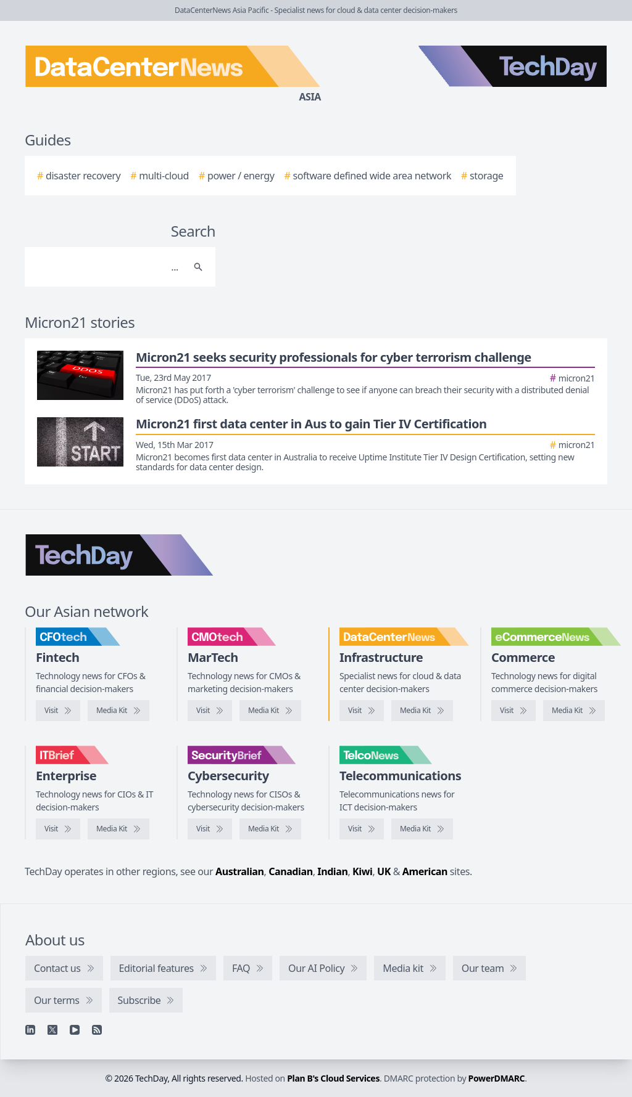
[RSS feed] (97, 1030)
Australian (239, 871)
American (424, 871)
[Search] (108, 267)
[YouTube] (75, 1030)
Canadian (290, 871)
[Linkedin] (30, 1030)
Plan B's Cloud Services (333, 1078)
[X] (52, 1030)
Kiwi (362, 871)
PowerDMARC (496, 1078)
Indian (332, 871)
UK (384, 871)
